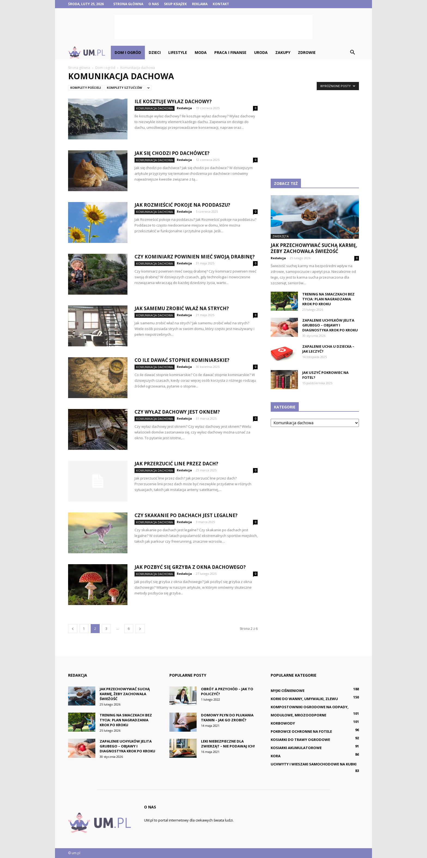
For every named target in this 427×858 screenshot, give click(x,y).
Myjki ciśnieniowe (287, 690)
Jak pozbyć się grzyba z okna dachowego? (190, 567)
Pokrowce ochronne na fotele (301, 731)
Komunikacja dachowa (154, 108)
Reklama (200, 4)
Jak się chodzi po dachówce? (172, 153)
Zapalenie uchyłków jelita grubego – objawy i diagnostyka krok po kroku (330, 325)
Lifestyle (177, 52)
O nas (153, 4)
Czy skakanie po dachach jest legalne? (186, 515)
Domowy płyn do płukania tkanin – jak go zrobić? (227, 717)
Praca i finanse (230, 52)
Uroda (261, 52)
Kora (275, 755)
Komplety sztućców (124, 88)
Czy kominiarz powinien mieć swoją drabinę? (195, 257)
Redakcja (184, 108)
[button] (352, 52)
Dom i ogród (128, 52)
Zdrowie (307, 52)
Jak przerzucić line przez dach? (176, 463)
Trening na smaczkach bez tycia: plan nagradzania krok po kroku (328, 299)
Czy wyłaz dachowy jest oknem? (177, 412)
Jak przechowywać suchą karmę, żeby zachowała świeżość (314, 248)
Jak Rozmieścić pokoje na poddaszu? (182, 205)
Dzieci (155, 52)
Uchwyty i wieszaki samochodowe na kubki (313, 764)
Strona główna (128, 4)
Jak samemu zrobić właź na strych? (182, 308)
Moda (201, 52)
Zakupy (282, 52)
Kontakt (221, 4)
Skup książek (175, 4)
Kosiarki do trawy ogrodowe (300, 739)
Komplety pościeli (85, 88)
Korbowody (283, 723)
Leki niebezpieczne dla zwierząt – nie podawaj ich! (228, 744)
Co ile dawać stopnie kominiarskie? (182, 360)
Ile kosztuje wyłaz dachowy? (173, 101)
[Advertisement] (213, 27)
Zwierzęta (280, 236)
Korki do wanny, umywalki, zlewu (304, 698)
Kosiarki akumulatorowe (296, 747)
